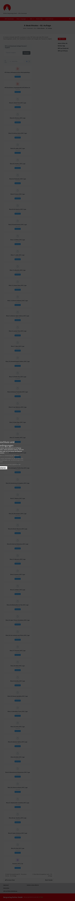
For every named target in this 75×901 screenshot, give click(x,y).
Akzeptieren (37, 463)
